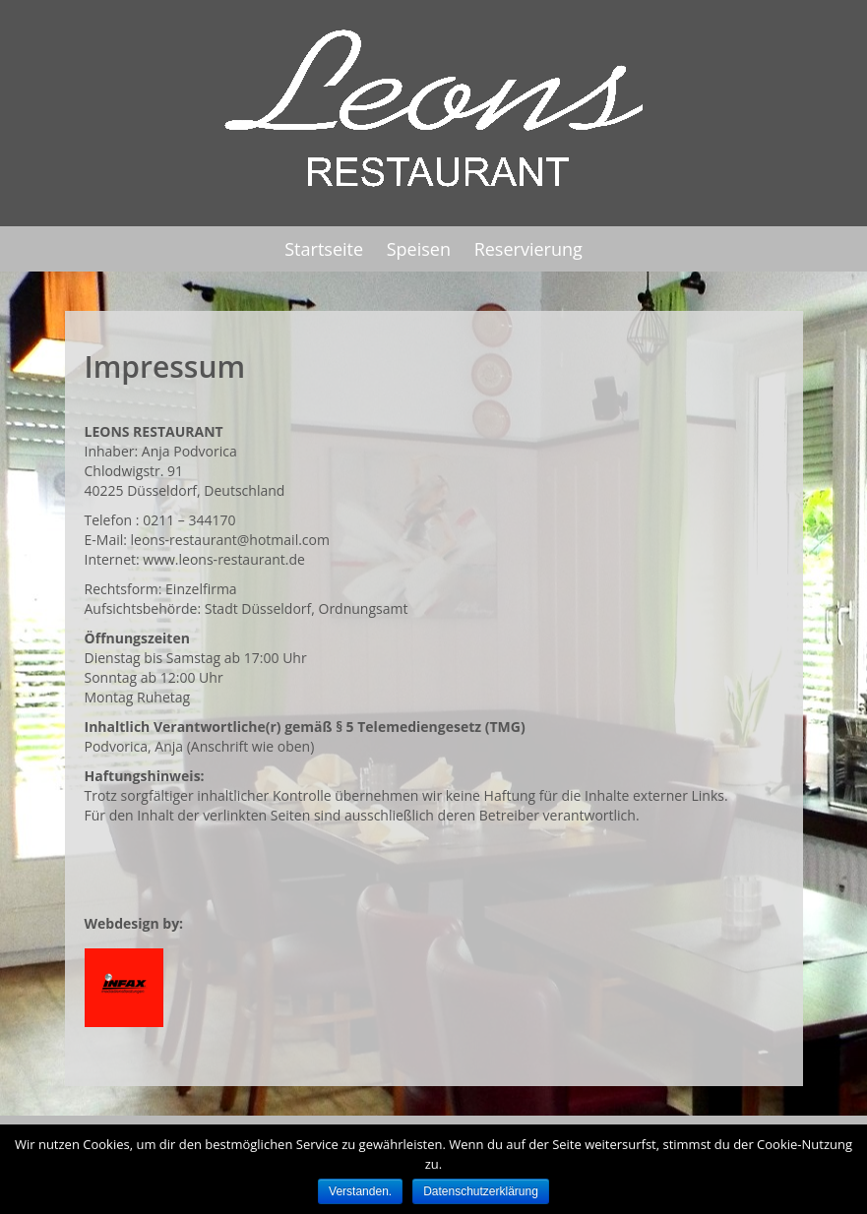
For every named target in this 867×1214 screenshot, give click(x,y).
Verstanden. (360, 1191)
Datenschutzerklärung (480, 1191)
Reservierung (528, 249)
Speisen (419, 249)
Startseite (323, 249)
